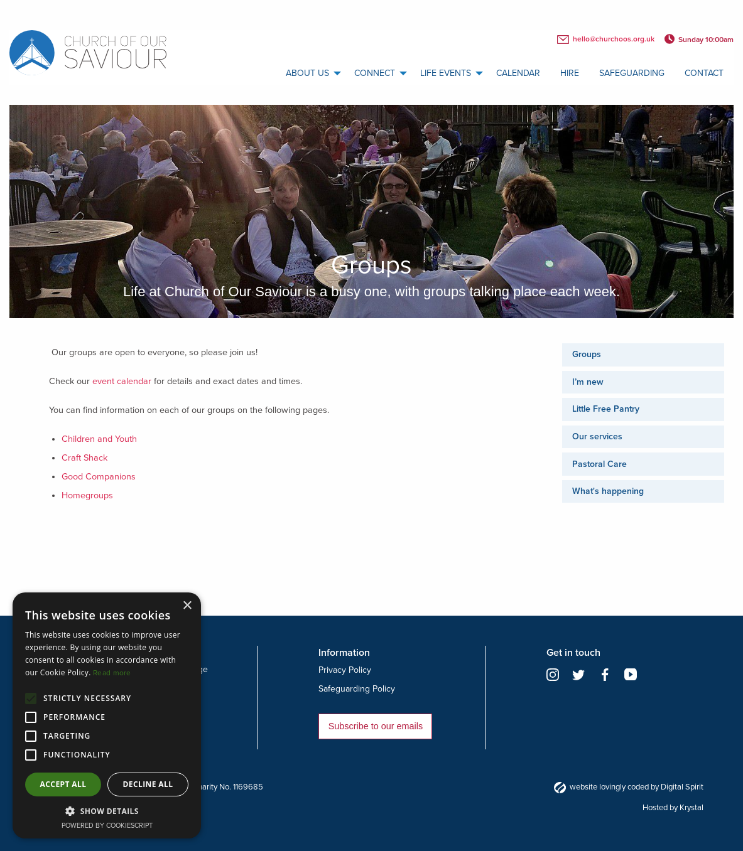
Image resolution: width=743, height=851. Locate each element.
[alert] (107, 715)
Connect (374, 73)
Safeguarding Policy (356, 688)
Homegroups (87, 495)
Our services (597, 436)
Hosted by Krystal (673, 808)
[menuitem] (310, 73)
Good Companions (99, 476)
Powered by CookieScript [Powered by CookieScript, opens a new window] (107, 826)
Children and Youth (99, 439)
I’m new (588, 382)
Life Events (445, 73)
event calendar (121, 381)
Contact (704, 73)
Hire (569, 73)
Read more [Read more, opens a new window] (112, 672)
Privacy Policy (344, 670)
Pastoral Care (599, 464)
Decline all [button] (148, 784)
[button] (106, 811)
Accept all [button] (63, 784)
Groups (586, 354)
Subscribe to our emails (375, 726)
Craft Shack (84, 457)
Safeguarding (631, 73)
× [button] (187, 606)
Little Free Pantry (605, 409)
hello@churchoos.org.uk (605, 39)
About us (307, 73)
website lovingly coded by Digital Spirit (628, 787)
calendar (518, 73)
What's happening (608, 491)
